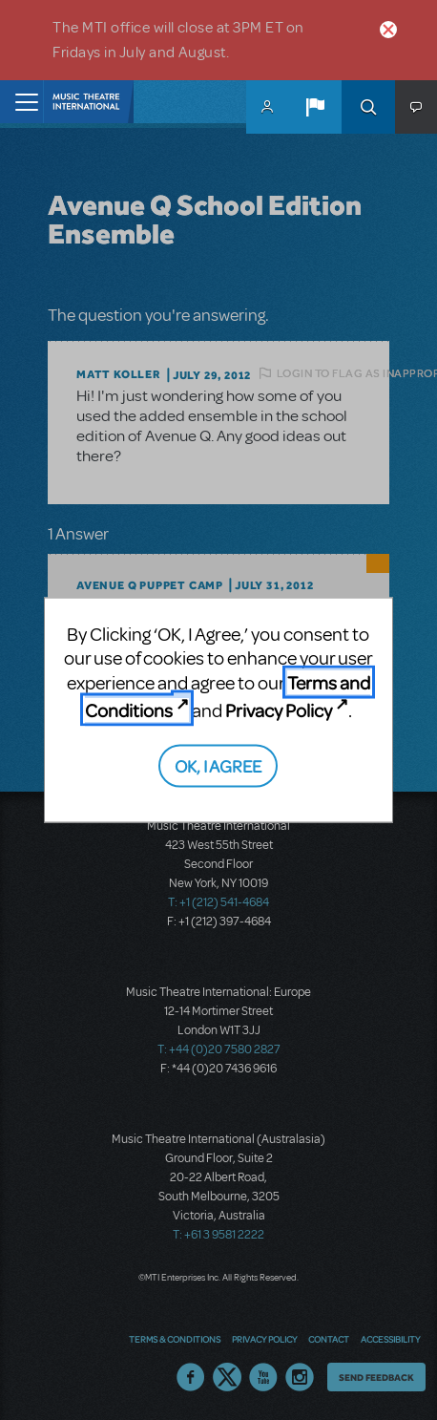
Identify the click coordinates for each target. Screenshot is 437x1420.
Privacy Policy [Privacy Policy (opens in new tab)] (278, 709)
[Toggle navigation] (21, 101)
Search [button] (368, 107)
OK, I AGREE (218, 765)
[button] (315, 107)
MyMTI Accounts (267, 107)
